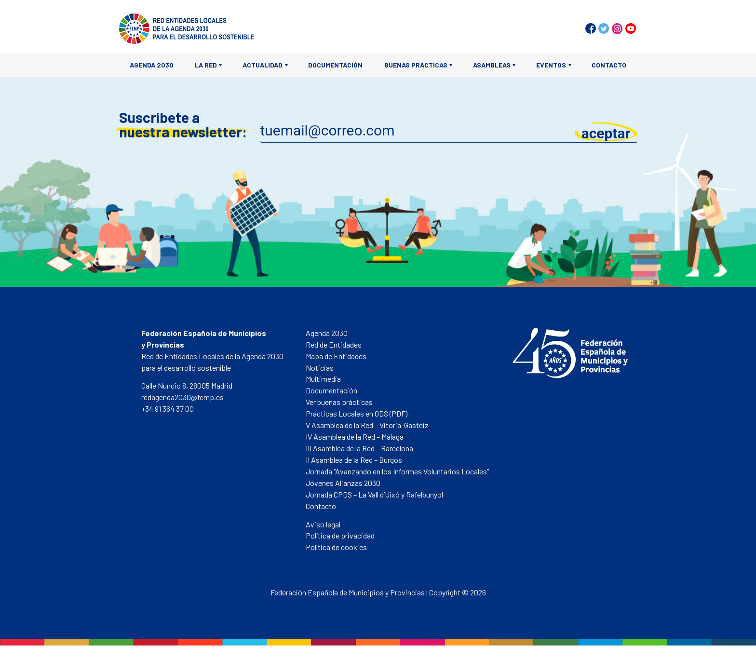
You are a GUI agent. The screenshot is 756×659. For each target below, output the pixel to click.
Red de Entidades (334, 344)
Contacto (609, 65)
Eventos (551, 65)
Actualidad (263, 65)
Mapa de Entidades (336, 356)
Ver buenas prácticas (339, 401)
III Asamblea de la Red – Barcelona (359, 448)
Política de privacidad (340, 535)
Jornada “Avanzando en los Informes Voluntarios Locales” (397, 471)
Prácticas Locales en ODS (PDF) (356, 413)
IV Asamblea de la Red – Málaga (355, 436)
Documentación (335, 65)
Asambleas (492, 65)
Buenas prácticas (415, 65)
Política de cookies (336, 546)
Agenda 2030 (152, 65)
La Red (206, 65)
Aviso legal (323, 524)
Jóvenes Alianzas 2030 (343, 482)
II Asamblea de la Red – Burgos (354, 459)
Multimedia (323, 378)
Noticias (320, 367)
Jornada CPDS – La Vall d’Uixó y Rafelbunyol (374, 494)
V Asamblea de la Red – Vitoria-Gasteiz (367, 425)
